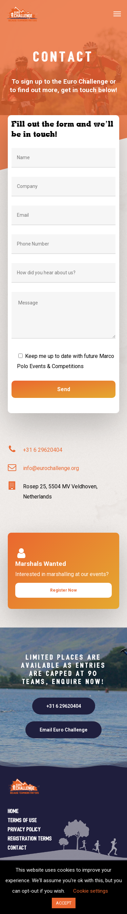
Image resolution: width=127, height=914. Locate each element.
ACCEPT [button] (63, 903)
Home (13, 811)
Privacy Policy (24, 830)
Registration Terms (30, 839)
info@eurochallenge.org (51, 468)
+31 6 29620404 (42, 450)
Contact (17, 848)
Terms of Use (22, 821)
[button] (117, 13)
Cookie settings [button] (90, 891)
